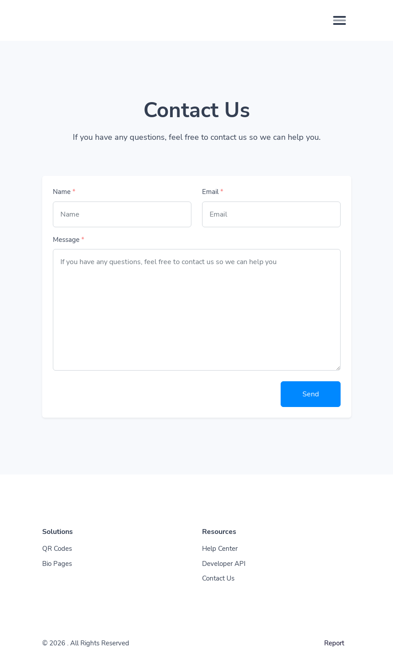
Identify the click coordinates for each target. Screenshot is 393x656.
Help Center (220, 548)
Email (212, 191)
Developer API (224, 563)
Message (68, 239)
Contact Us (218, 578)
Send (310, 394)
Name (64, 191)
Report (334, 643)
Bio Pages (57, 563)
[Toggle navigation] (339, 20)
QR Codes (57, 548)
